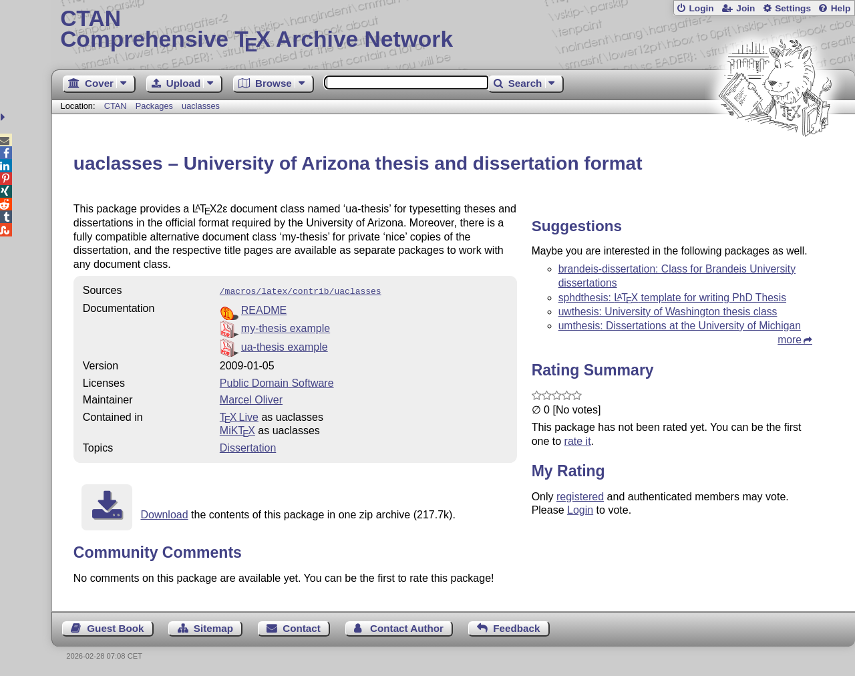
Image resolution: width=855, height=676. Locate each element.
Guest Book (115, 627)
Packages (156, 106)
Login (701, 8)
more (790, 339)
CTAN (115, 106)
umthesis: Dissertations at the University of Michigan (679, 325)
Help (841, 8)
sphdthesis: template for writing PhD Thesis (672, 297)
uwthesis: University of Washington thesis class (668, 311)
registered (580, 496)
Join (745, 8)
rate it (577, 441)
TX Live (239, 415)
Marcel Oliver (251, 398)
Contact (302, 627)
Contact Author (407, 627)
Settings (793, 8)
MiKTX (237, 429)
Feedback (516, 627)
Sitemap (213, 627)
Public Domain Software (277, 381)
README (264, 309)
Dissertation (248, 446)
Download (164, 513)
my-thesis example (285, 327)
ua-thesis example (284, 345)
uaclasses (201, 106)
